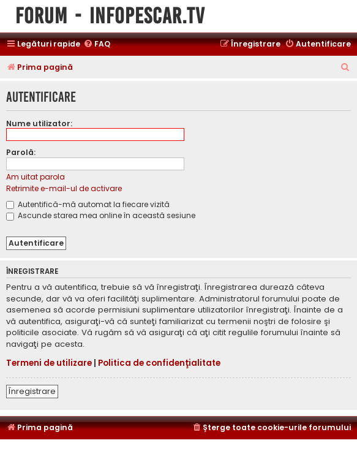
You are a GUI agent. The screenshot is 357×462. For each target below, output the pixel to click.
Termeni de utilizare (49, 363)
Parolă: (21, 152)
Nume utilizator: (39, 123)
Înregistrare (32, 391)
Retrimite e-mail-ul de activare (64, 188)
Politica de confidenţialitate (159, 363)
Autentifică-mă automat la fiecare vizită (88, 204)
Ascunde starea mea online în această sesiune (100, 215)
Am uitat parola (35, 176)
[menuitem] (96, 44)
